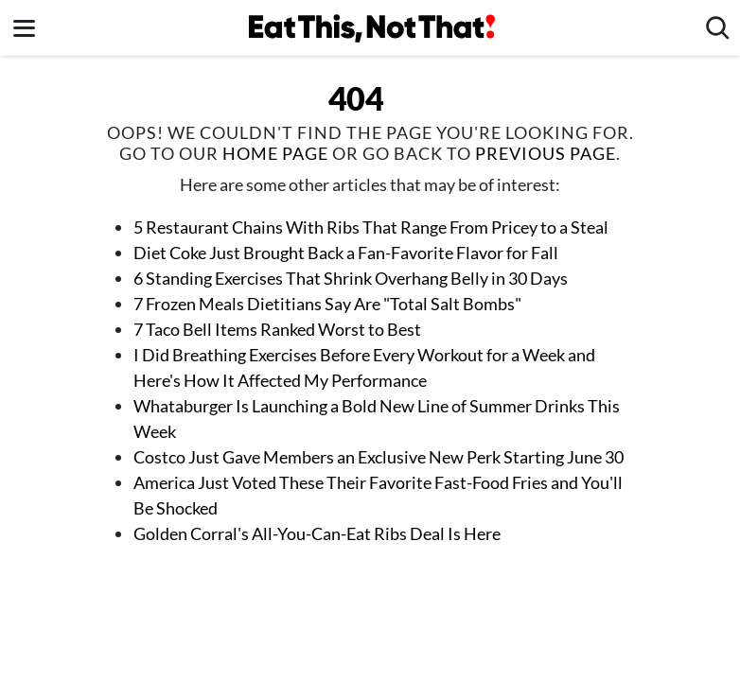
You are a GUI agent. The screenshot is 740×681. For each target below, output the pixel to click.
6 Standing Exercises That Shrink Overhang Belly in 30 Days (350, 278)
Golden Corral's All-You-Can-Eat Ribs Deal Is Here (317, 533)
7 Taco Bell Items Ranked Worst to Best (277, 329)
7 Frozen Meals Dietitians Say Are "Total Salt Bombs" (328, 303)
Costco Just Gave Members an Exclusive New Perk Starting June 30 (378, 456)
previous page (545, 153)
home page (275, 153)
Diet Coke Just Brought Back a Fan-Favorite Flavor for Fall (345, 252)
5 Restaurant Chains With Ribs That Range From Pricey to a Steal (370, 227)
